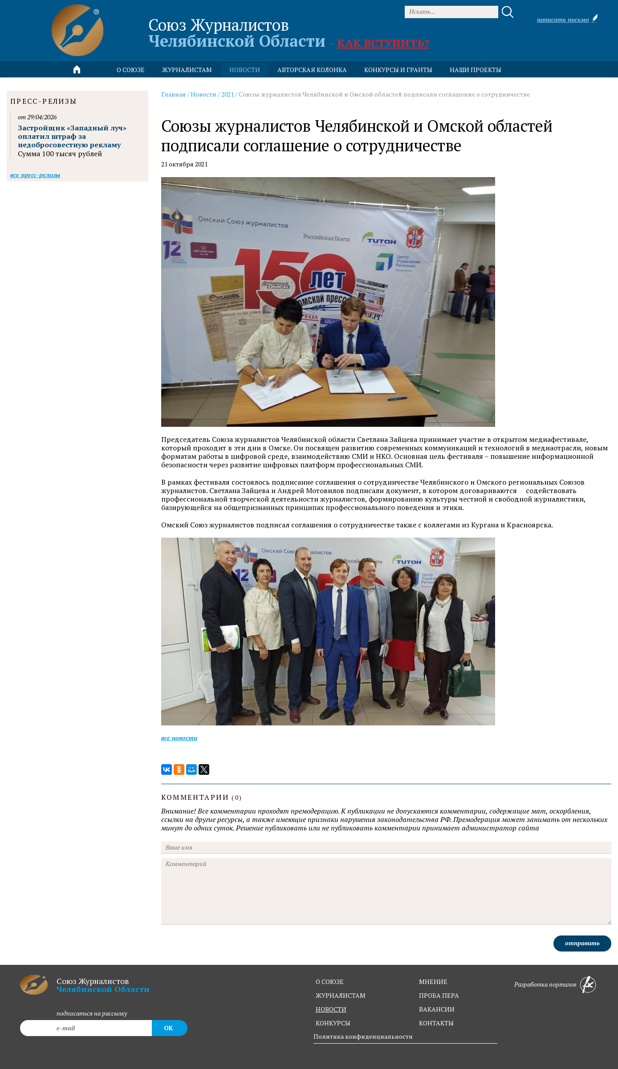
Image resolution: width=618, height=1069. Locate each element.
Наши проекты (475, 69)
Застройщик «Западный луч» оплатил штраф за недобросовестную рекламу (72, 136)
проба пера (439, 995)
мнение (433, 981)
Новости (203, 94)
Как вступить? (383, 43)
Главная (173, 94)
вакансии (437, 1009)
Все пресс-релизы (35, 174)
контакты (436, 1023)
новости (244, 69)
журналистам (341, 995)
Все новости (179, 737)
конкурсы (333, 1023)
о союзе (330, 981)
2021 (227, 94)
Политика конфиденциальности (363, 1036)
